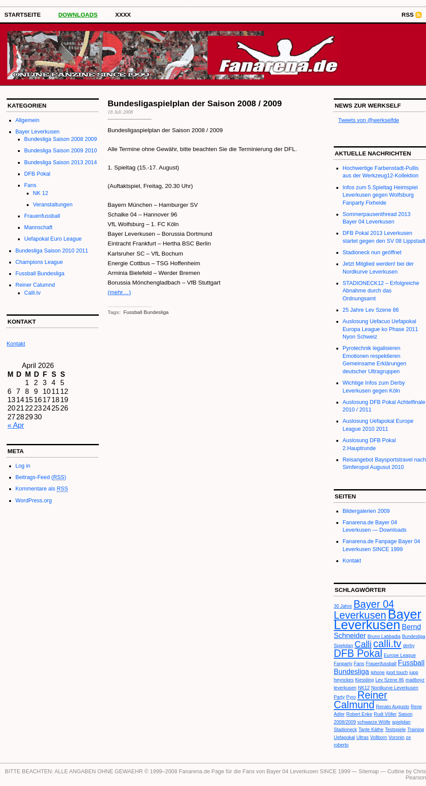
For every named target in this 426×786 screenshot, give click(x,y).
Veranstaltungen (52, 205)
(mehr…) (119, 292)
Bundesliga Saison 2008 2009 (60, 139)
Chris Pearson (416, 774)
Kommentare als (41, 489)
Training (415, 729)
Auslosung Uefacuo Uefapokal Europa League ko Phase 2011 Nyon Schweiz (380, 329)
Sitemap (369, 771)
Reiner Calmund (360, 699)
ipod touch (397, 672)
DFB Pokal (37, 174)
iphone (378, 672)
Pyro (351, 696)
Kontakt (352, 561)
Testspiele (395, 729)
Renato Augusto (392, 706)
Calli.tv (32, 293)
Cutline (395, 771)
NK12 (364, 687)
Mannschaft (38, 227)
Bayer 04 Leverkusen (364, 609)
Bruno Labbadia (384, 636)
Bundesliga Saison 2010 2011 (51, 251)
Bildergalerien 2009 (366, 511)
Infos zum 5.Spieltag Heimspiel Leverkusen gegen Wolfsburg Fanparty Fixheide (380, 195)
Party (339, 696)
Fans (30, 185)
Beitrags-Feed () (40, 477)
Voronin (396, 737)
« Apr (15, 425)
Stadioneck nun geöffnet (372, 252)
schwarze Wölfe (373, 722)
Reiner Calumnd (35, 285)
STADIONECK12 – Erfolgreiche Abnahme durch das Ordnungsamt (381, 291)
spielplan (401, 722)
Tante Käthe (370, 729)
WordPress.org (33, 501)
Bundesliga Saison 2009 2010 (60, 151)
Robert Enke (359, 714)
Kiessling (364, 679)
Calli (363, 644)
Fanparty (343, 663)
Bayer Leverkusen (37, 132)
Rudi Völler (385, 714)
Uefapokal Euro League (53, 239)
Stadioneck (345, 729)
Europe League (400, 655)
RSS (407, 14)
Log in (22, 466)
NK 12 (40, 193)
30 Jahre (343, 606)
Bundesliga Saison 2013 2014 (60, 162)
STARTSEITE (22, 14)
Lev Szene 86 (389, 679)
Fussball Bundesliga (40, 273)
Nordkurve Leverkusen (394, 687)
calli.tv (387, 643)
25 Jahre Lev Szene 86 (371, 310)
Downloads (78, 14)
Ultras (362, 737)
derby (409, 645)
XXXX (123, 14)
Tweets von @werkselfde (368, 120)
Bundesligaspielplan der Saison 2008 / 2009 (195, 103)
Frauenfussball (42, 216)
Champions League (39, 262)
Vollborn (378, 737)
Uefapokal (344, 737)
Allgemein (27, 120)
